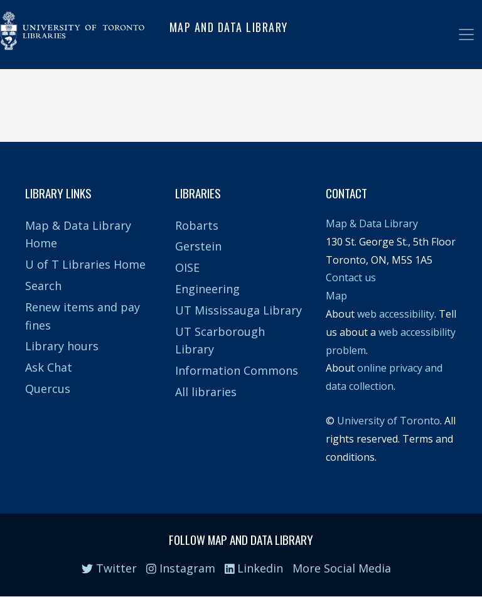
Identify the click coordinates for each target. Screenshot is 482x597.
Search (43, 285)
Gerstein (198, 246)
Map (336, 296)
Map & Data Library (372, 223)
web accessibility (395, 314)
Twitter (109, 568)
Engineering (207, 288)
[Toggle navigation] (466, 34)
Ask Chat (48, 367)
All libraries (206, 391)
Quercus (47, 388)
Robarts (196, 225)
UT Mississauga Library (238, 310)
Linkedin (254, 568)
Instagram (180, 568)
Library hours (62, 345)
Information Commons (236, 370)
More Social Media (341, 568)
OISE (187, 267)
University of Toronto (388, 421)
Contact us (351, 277)
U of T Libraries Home (85, 264)
